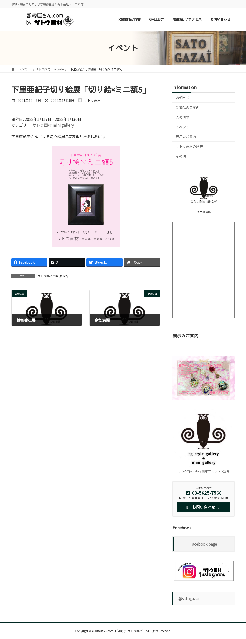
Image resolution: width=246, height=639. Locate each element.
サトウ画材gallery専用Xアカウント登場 (203, 471)
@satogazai (188, 598)
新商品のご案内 (187, 107)
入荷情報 (182, 117)
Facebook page (203, 544)
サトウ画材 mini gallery (53, 125)
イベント (182, 126)
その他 (181, 156)
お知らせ (182, 97)
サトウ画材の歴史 (189, 146)
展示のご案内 (186, 136)
